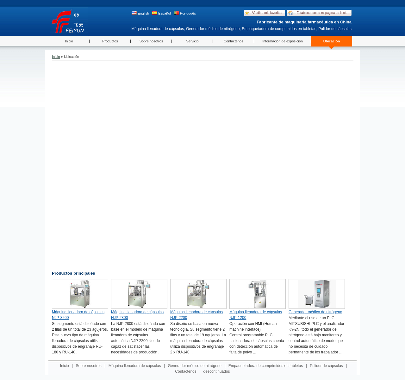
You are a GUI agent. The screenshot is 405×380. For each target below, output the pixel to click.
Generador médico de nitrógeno (315, 312)
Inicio (69, 41)
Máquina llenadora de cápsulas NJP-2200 (196, 315)
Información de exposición (282, 41)
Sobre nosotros (151, 41)
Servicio (192, 41)
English (140, 13)
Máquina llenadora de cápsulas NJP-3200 (78, 315)
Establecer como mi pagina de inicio (321, 13)
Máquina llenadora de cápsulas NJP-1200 (255, 315)
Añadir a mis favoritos (267, 13)
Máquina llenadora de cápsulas (135, 366)
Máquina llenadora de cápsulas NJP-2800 (137, 315)
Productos (110, 41)
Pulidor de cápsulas (326, 366)
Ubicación (331, 41)
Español (161, 13)
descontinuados (216, 371)
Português (185, 13)
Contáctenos (233, 41)
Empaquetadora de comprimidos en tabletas (265, 366)
